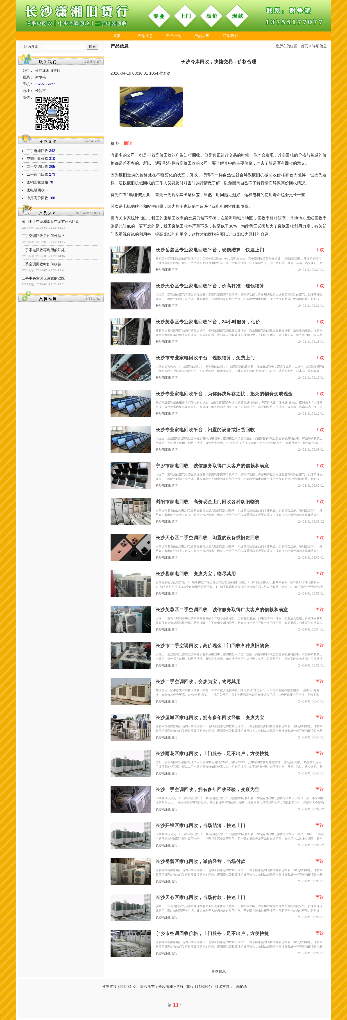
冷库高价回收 (37, 198)
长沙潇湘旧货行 (167, 269)
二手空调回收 (37, 166)
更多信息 (218, 971)
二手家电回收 (37, 174)
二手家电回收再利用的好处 (43, 250)
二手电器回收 (37, 151)
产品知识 (202, 36)
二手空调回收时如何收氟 (41, 264)
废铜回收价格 (37, 182)
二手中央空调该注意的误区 (43, 278)
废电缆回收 (36, 190)
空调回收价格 (37, 159)
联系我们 (230, 36)
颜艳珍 (241, 987)
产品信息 (145, 36)
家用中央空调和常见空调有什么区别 (50, 222)
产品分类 (173, 36)
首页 (117, 36)
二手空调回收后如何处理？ (43, 236)
